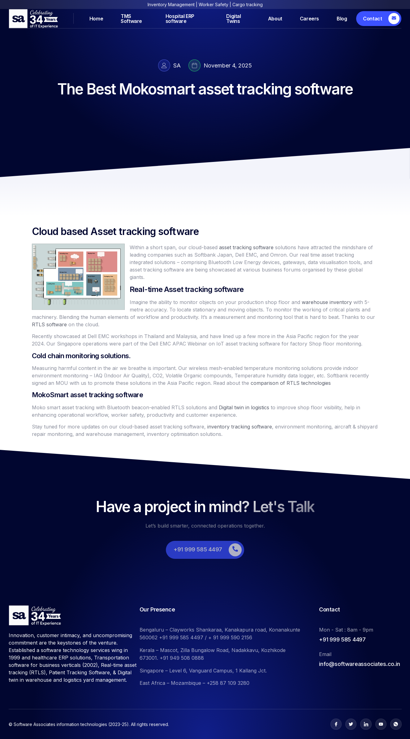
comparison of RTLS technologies (291, 383)
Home (96, 18)
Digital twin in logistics (244, 407)
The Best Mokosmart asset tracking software (204, 89)
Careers (309, 18)
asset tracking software (246, 247)
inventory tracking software (239, 427)
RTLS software (49, 324)
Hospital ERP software (180, 18)
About (275, 18)
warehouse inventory (327, 302)
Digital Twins (233, 18)
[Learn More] (378, 18)
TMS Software (131, 18)
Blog (342, 18)
